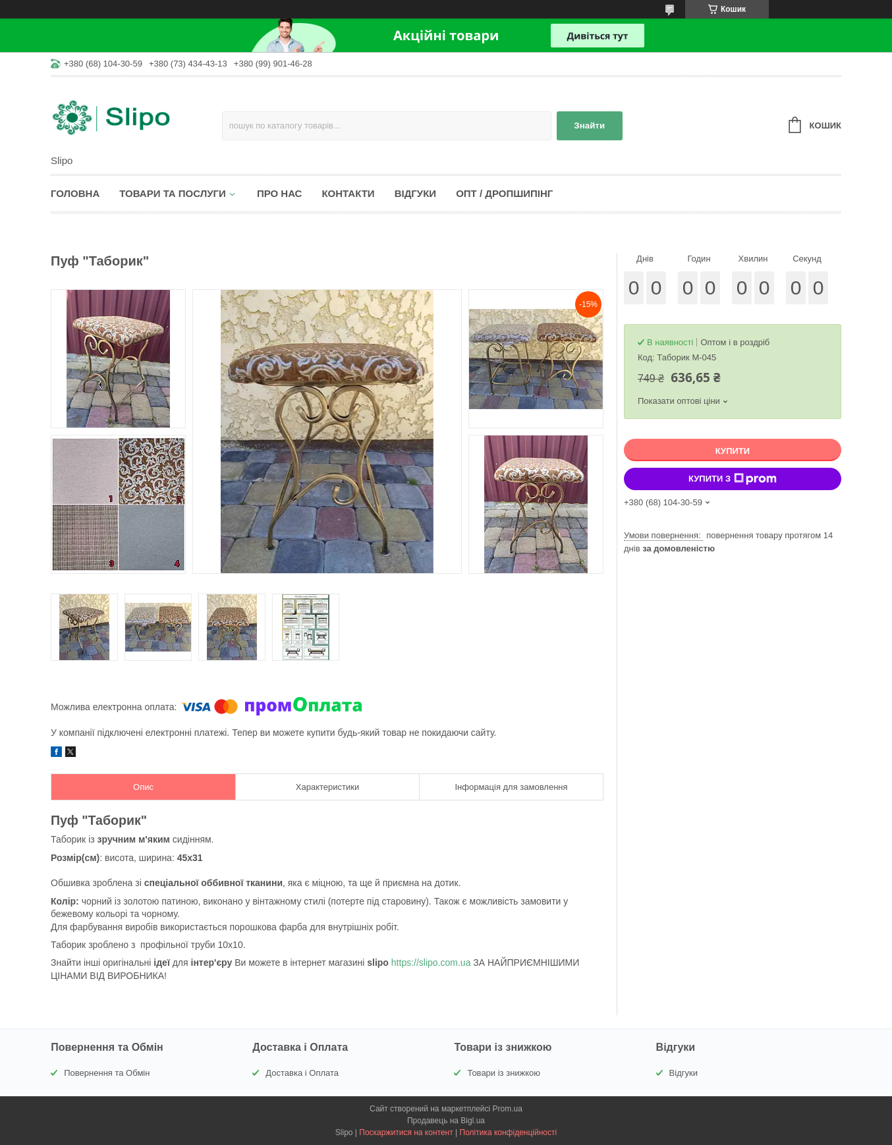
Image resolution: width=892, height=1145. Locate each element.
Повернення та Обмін (107, 1073)
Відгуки (415, 193)
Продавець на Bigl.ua (446, 1120)
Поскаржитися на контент (406, 1132)
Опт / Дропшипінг (504, 193)
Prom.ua (507, 1108)
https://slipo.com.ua (431, 962)
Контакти (347, 193)
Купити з (732, 479)
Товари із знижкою (503, 1073)
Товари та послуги (172, 193)
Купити (732, 451)
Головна (75, 193)
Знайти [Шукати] (589, 125)
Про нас (279, 193)
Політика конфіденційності (508, 1132)
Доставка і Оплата (302, 1073)
